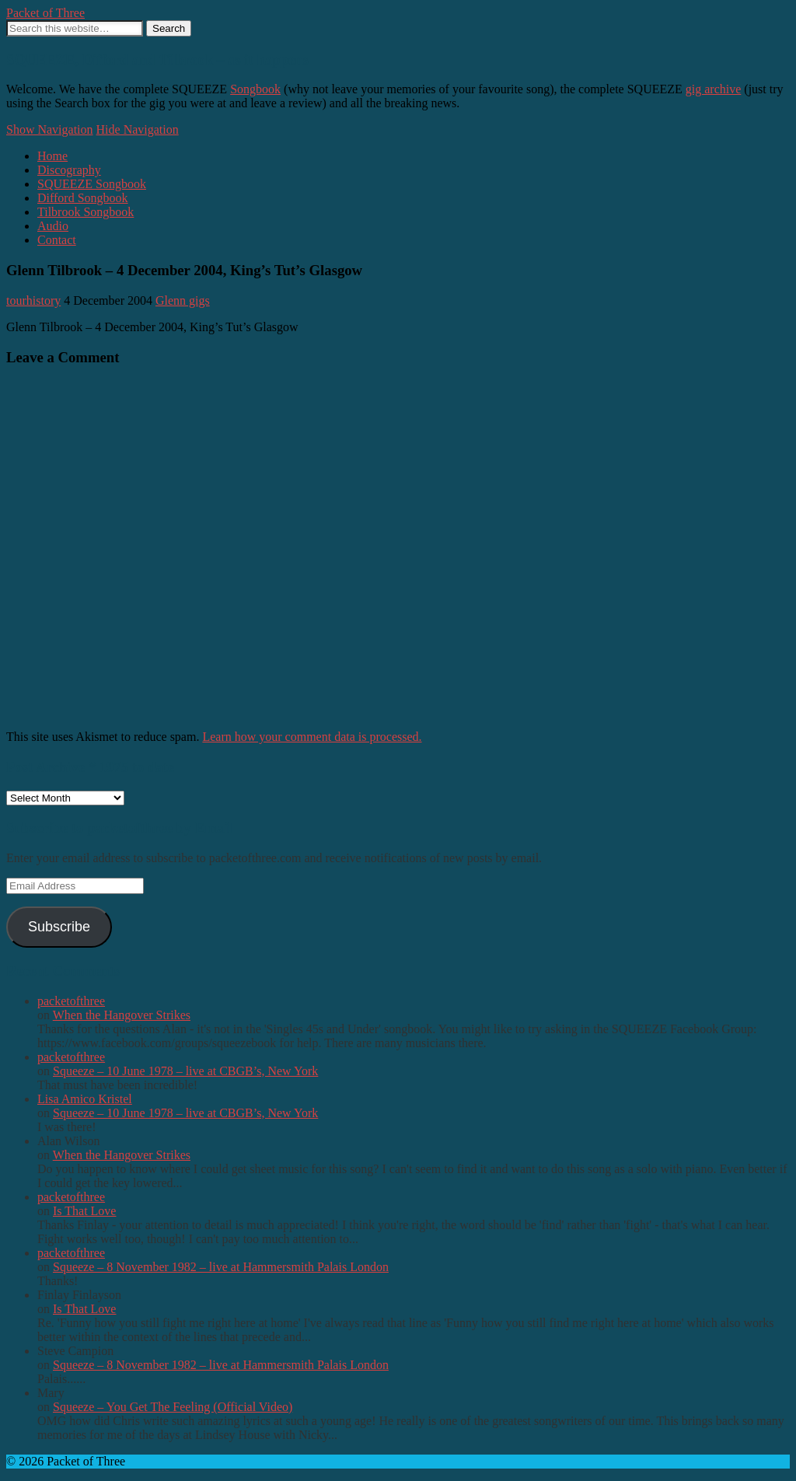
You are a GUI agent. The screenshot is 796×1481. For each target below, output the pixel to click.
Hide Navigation (137, 129)
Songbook (255, 89)
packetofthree (71, 1001)
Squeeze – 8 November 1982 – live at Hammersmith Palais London (221, 1266)
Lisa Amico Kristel (84, 1099)
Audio (52, 225)
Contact (56, 239)
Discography (69, 169)
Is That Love (84, 1210)
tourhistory (33, 300)
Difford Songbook (82, 197)
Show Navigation (49, 129)
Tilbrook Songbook (85, 211)
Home (52, 155)
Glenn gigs (182, 300)
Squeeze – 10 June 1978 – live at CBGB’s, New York (185, 1071)
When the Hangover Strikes (121, 1015)
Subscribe (59, 926)
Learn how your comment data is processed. (311, 736)
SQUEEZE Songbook (91, 183)
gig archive (714, 89)
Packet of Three (45, 12)
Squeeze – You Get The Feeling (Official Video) (172, 1406)
